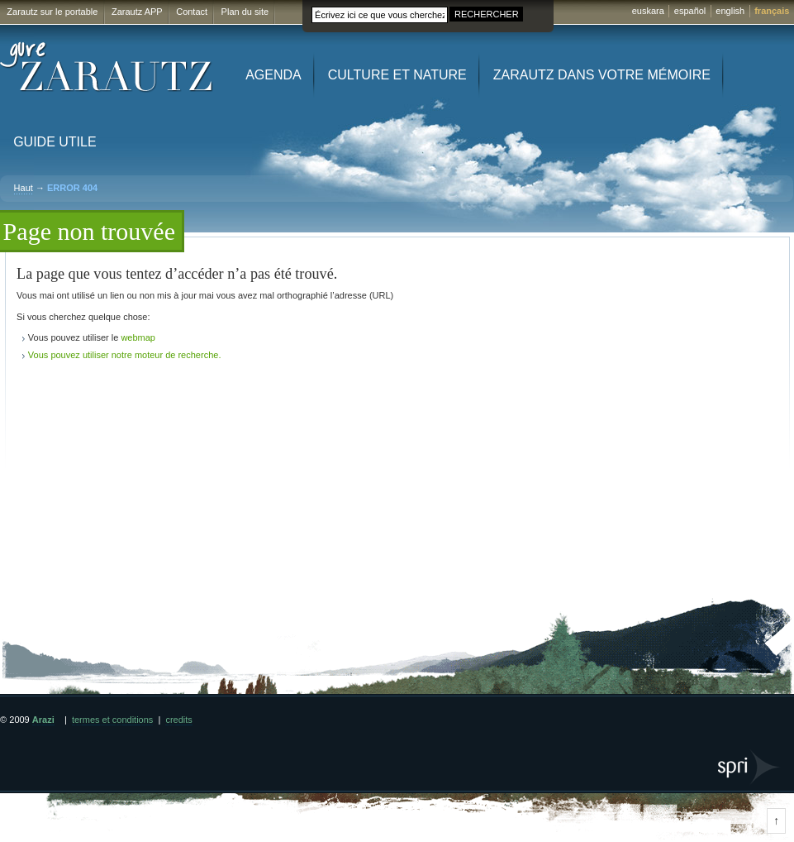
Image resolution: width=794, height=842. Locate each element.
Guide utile (54, 142)
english (730, 11)
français (771, 11)
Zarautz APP (137, 12)
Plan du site (245, 12)
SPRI (750, 767)
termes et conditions (112, 720)
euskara (648, 11)
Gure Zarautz (107, 67)
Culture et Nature (397, 75)
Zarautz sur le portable (52, 12)
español (690, 11)
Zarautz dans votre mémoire (602, 75)
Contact (191, 12)
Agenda (273, 75)
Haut (23, 188)
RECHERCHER (486, 14)
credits (178, 720)
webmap (138, 337)
